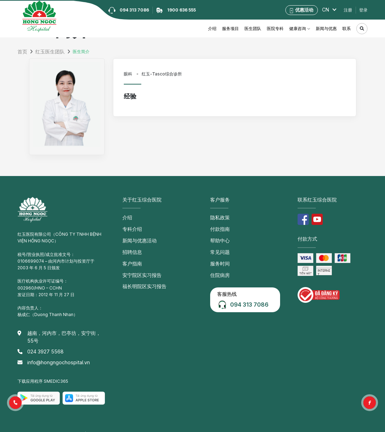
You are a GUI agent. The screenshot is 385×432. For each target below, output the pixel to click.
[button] (15, 402)
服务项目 (230, 28)
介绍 (212, 28)
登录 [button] (363, 10)
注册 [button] (348, 10)
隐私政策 (218, 217)
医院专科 (275, 28)
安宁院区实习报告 (139, 268)
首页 (21, 51)
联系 (346, 28)
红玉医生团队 (46, 51)
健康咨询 (297, 28)
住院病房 (218, 268)
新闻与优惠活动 (137, 237)
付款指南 (218, 227)
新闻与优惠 (326, 28)
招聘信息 (130, 247)
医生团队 (252, 28)
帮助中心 (218, 237)
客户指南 (130, 258)
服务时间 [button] (218, 258)
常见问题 (218, 247)
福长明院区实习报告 (141, 278)
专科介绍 (130, 227)
